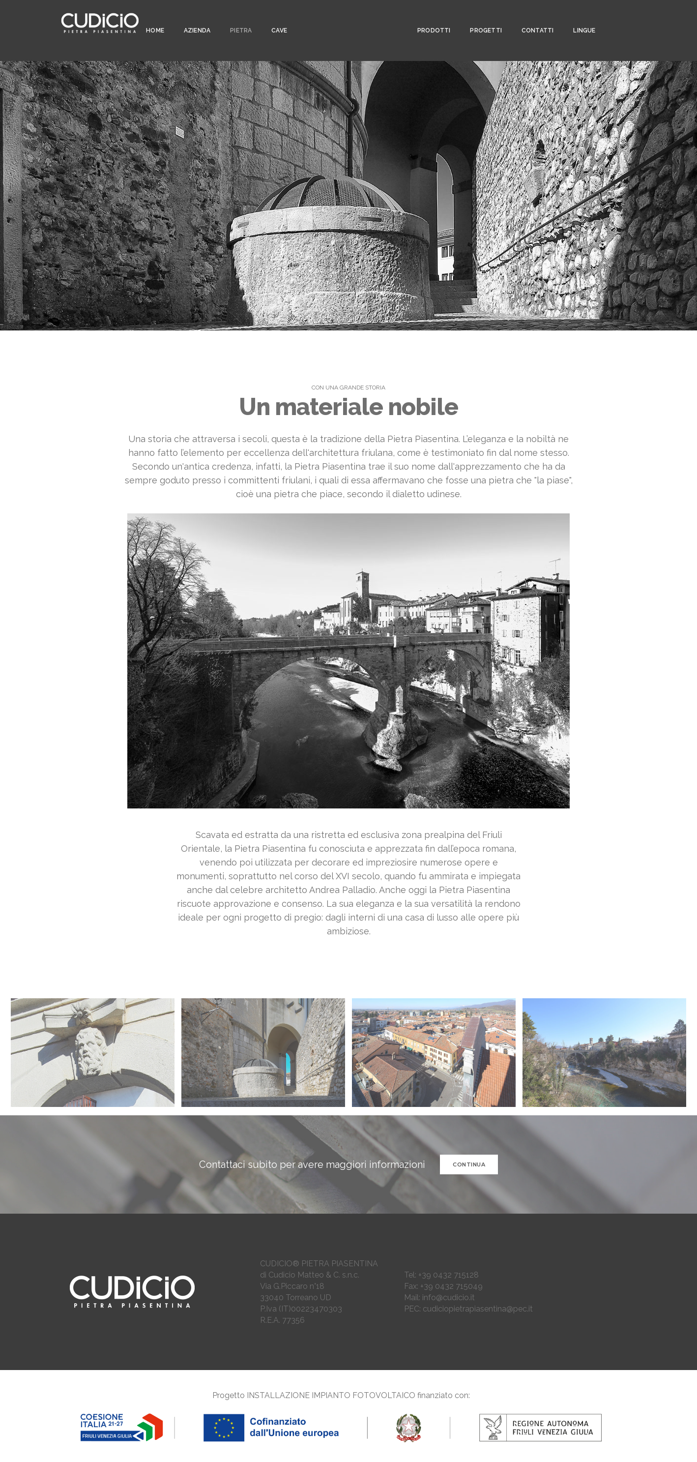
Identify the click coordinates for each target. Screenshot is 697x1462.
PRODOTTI (429, 17)
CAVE (276, 17)
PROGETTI (481, 17)
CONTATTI (533, 17)
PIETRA (238, 17)
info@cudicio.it (448, 1297)
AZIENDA (194, 17)
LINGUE (580, 17)
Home (152, 17)
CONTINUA (469, 1164)
